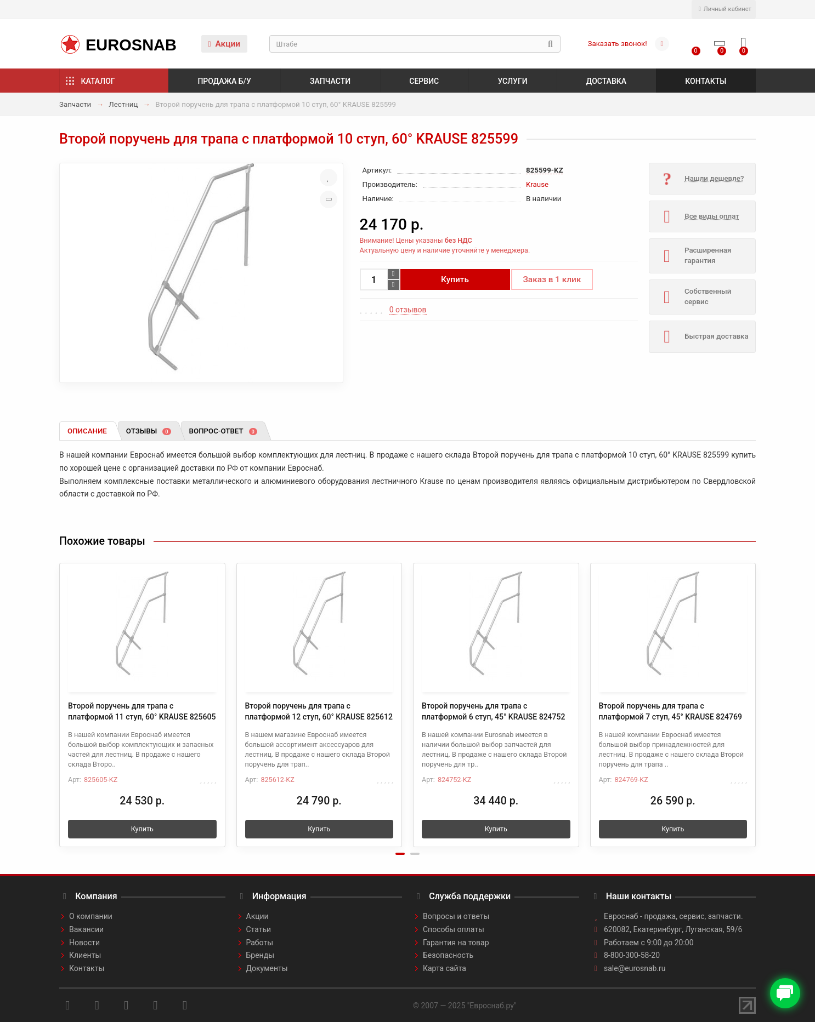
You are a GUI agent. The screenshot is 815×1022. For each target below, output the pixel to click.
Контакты (705, 81)
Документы (267, 968)
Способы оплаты (453, 929)
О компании (90, 916)
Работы (260, 942)
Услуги (512, 81)
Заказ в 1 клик (552, 279)
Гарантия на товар (456, 942)
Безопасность (448, 955)
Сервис (424, 81)
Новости (84, 942)
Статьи (258, 929)
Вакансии (86, 929)
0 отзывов (408, 309)
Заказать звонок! (617, 43)
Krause (537, 184)
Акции (224, 44)
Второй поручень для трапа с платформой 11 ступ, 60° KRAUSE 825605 (142, 711)
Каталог (98, 81)
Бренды (260, 955)
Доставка (606, 81)
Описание (87, 431)
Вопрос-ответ (223, 431)
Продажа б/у (224, 81)
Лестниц (123, 104)
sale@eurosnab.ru (635, 968)
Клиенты (85, 955)
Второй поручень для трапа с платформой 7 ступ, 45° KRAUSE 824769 (670, 711)
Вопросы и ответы (456, 916)
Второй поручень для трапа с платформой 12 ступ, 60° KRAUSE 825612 (319, 711)
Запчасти (330, 81)
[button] (400, 854)
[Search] (415, 44)
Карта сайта (444, 968)
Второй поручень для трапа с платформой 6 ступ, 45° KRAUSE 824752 (493, 711)
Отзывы (148, 431)
